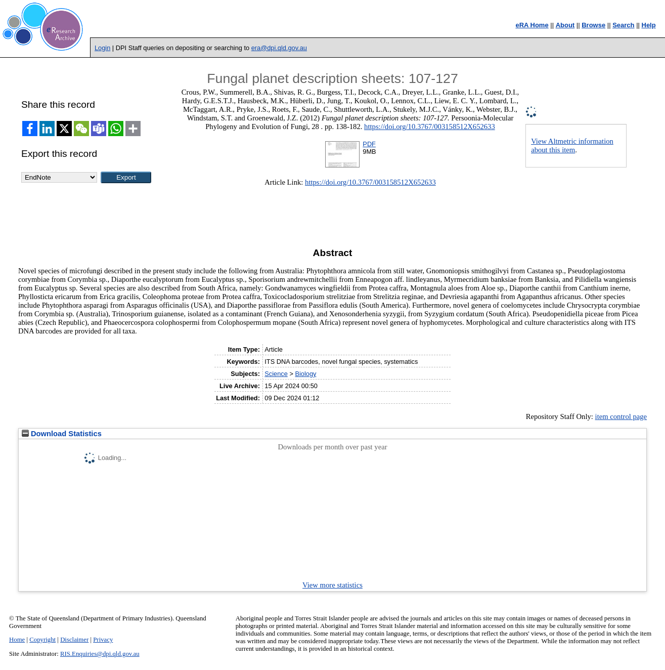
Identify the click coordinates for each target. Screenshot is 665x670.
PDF (369, 144)
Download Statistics (62, 434)
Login (102, 48)
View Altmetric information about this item (572, 145)
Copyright (42, 639)
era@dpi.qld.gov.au (279, 48)
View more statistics (332, 585)
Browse (593, 25)
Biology (305, 374)
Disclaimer (74, 639)
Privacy (103, 639)
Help (649, 25)
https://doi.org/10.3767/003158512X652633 (429, 126)
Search (623, 25)
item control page (621, 416)
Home (17, 639)
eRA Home (531, 25)
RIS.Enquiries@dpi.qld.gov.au (100, 653)
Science (276, 374)
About (565, 25)
